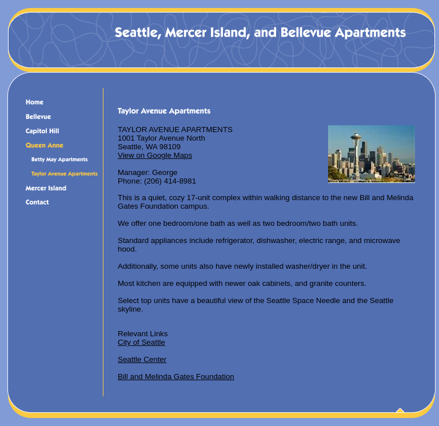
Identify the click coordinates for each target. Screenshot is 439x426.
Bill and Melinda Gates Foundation (176, 376)
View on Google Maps (155, 155)
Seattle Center (142, 359)
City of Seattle (141, 342)
